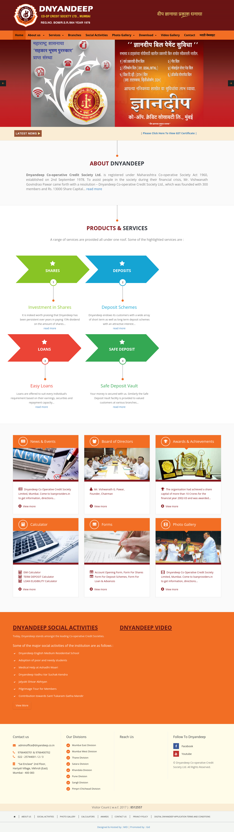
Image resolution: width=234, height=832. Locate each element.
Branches (74, 35)
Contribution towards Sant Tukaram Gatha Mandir (51, 696)
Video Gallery (170, 35)
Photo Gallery (123, 35)
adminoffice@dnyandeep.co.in (36, 745)
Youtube (187, 754)
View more (27, 506)
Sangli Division (80, 782)
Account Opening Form (108, 572)
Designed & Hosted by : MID (112, 827)
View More (22, 705)
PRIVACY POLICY (140, 816)
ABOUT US (26, 816)
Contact (189, 35)
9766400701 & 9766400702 (34, 752)
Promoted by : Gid (140, 827)
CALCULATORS (88, 816)
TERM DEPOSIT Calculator (36, 576)
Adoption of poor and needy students (43, 660)
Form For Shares (133, 572)
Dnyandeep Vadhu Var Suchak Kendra (43, 674)
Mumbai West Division (84, 751)
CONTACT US (121, 816)
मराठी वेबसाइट (207, 35)
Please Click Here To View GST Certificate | (174, 133)
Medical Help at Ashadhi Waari (38, 667)
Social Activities (97, 35)
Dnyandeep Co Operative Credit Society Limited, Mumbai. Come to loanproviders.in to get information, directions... (44, 494)
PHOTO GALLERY (67, 816)
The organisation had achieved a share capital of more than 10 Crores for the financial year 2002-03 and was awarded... (186, 494)
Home (19, 35)
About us (36, 35)
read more (94, 189)
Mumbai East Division (84, 745)
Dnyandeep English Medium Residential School (49, 653)
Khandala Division (82, 770)
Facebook (187, 746)
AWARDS (105, 816)
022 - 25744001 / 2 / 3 (31, 757)
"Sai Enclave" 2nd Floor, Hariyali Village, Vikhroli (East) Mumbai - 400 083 (30, 768)
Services (56, 35)
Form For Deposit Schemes (111, 576)
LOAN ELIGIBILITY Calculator (37, 581)
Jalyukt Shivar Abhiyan (33, 681)
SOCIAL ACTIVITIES (45, 816)
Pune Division (79, 776)
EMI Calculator (29, 572)
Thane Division (80, 757)
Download (147, 35)
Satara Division (80, 763)
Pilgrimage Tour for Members (37, 688)
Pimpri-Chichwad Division (86, 788)
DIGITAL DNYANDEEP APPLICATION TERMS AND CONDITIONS (182, 816)
